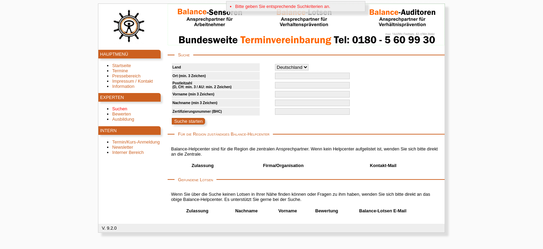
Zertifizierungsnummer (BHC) (197, 111)
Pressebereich (126, 76)
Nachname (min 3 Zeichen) (194, 103)
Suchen (119, 108)
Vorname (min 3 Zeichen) (193, 94)
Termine (120, 70)
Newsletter (122, 147)
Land (176, 67)
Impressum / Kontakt (132, 81)
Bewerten (121, 114)
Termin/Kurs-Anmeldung (136, 142)
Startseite (121, 65)
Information (123, 86)
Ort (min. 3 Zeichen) (189, 76)
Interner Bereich (128, 152)
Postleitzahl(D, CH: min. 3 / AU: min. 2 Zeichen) (202, 85)
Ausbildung (123, 119)
